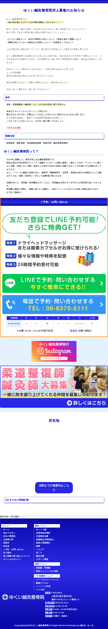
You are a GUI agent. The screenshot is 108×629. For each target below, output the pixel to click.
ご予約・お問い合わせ (13, 549)
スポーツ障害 (42, 559)
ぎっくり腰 (41, 530)
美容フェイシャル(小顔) (47, 571)
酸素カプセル (42, 583)
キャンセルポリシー (12, 559)
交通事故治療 (42, 536)
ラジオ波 (40, 590)
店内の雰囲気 (9, 536)
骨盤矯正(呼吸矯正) (45, 539)
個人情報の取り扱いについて (16, 556)
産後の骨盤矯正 (43, 543)
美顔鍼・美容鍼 (43, 568)
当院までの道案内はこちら (54, 487)
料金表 (6, 546)
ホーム (6, 530)
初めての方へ (9, 533)
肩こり (39, 553)
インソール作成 (43, 586)
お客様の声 (8, 539)
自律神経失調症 (43, 533)
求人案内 (7, 553)
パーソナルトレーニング (47, 580)
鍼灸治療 (40, 556)
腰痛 (38, 546)
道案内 (6, 543)
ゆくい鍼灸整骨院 (40, 625)
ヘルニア (40, 549)
